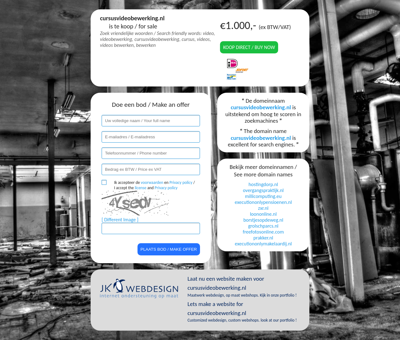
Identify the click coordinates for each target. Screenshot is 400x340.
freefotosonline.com (263, 232)
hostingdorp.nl (263, 184)
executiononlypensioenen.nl (263, 202)
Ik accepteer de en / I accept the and (154, 185)
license (140, 187)
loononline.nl (263, 214)
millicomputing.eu (263, 196)
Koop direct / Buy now (249, 47)
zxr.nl (263, 208)
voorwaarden (152, 182)
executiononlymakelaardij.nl (263, 244)
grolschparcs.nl (263, 226)
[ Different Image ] (120, 220)
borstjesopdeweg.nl (263, 220)
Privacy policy (180, 182)
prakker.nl (263, 238)
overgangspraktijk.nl (263, 190)
